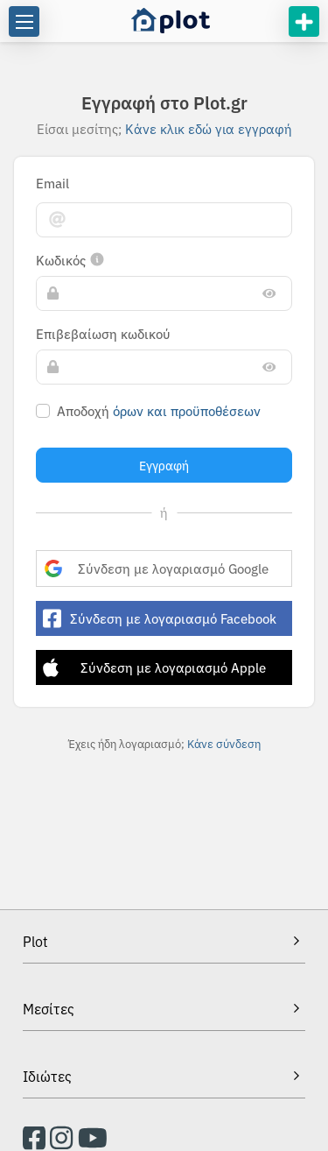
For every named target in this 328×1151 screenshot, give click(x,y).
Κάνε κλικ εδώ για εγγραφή (208, 128)
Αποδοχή (159, 411)
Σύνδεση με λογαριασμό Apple (154, 667)
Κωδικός (70, 260)
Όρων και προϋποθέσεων (187, 410)
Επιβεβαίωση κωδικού (103, 333)
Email (52, 183)
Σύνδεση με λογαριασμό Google (157, 568)
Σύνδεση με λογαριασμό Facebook (159, 618)
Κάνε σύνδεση (224, 743)
